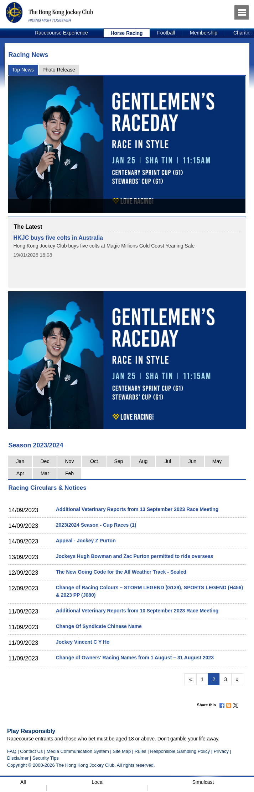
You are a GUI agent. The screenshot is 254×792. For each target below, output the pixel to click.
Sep (118, 461)
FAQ (11, 751)
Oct (94, 461)
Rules (141, 751)
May (217, 461)
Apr (20, 473)
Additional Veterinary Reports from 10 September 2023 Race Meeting (137, 610)
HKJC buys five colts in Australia (58, 237)
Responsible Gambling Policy (180, 751)
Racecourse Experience (61, 33)
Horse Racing (126, 33)
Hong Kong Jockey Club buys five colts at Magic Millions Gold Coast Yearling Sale (104, 246)
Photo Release (58, 70)
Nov (69, 461)
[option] (62, 33)
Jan (20, 461)
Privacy (221, 751)
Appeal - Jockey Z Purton (86, 540)
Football (166, 33)
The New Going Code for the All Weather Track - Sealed (121, 572)
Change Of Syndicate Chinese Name (99, 626)
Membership (203, 33)
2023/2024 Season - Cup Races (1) (96, 525)
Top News (22, 70)
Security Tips (45, 758)
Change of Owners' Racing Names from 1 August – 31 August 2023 (135, 657)
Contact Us (31, 751)
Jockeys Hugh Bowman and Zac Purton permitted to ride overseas (134, 556)
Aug (143, 461)
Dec (45, 461)
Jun (192, 461)
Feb (69, 473)
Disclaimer (17, 758)
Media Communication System (78, 751)
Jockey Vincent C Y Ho (83, 642)
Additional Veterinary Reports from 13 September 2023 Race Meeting (137, 509)
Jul (168, 461)
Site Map (122, 751)
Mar (45, 473)
